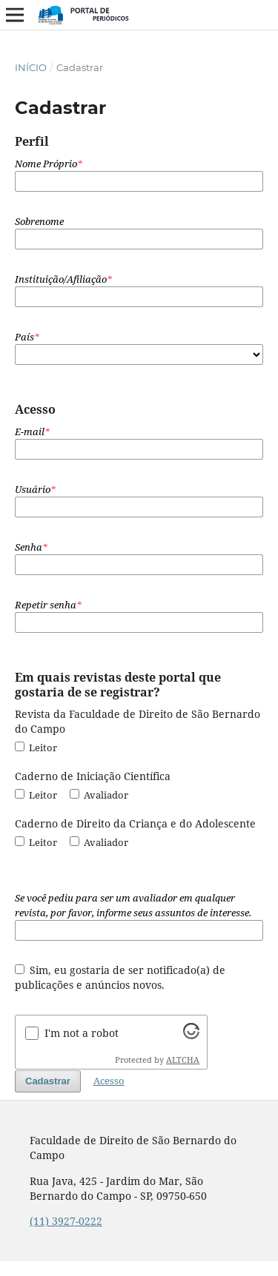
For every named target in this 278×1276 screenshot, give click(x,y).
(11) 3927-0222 (66, 1221)
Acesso (109, 1080)
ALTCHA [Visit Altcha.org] (182, 1060)
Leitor (36, 747)
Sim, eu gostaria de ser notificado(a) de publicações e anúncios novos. (120, 977)
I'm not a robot (81, 1033)
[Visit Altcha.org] (191, 1035)
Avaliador (99, 795)
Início (31, 67)
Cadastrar (47, 1081)
